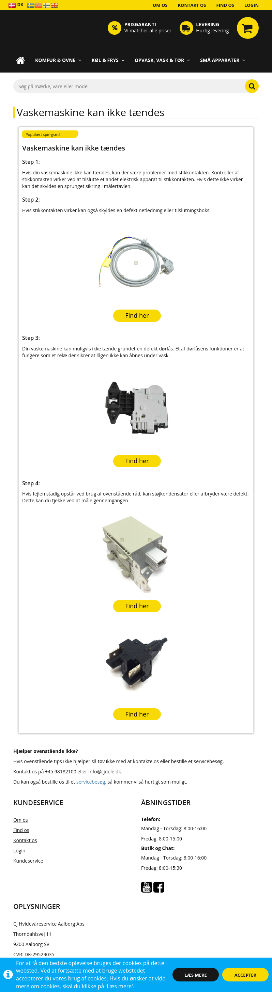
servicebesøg (90, 781)
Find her (137, 315)
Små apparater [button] (222, 60)
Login (251, 5)
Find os (225, 5)
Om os (160, 5)
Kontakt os (192, 5)
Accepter (245, 975)
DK (16, 5)
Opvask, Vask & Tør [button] (162, 60)
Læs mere (195, 975)
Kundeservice (28, 860)
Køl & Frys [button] (107, 60)
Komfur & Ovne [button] (58, 60)
